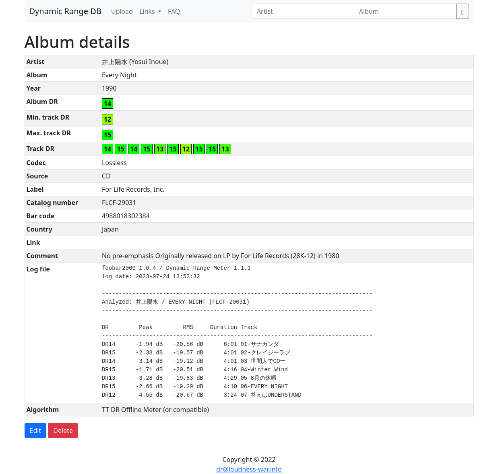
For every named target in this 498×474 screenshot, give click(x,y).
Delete (63, 430)
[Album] (405, 11)
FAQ (174, 11)
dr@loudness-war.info (249, 469)
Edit (35, 430)
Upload (122, 11)
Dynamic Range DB (65, 11)
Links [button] (148, 11)
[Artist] (303, 11)
